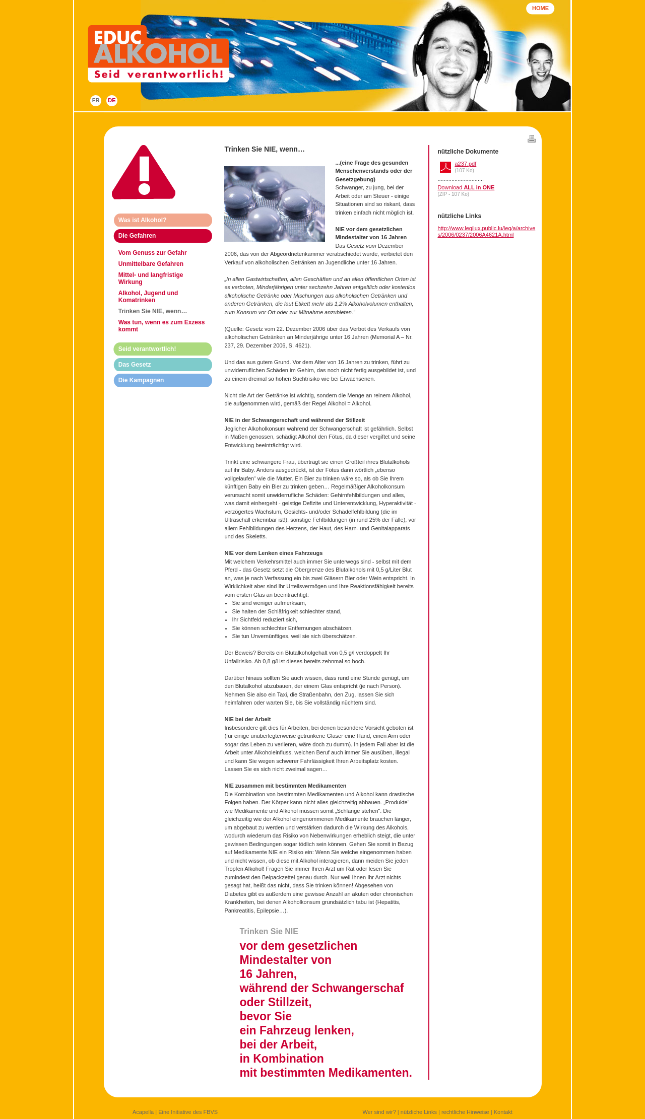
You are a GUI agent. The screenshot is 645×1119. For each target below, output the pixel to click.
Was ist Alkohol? (142, 220)
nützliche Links (419, 1112)
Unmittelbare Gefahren (150, 263)
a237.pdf (465, 164)
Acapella (143, 1112)
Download (465, 187)
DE (111, 100)
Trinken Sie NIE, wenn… (152, 311)
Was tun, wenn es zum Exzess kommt (161, 326)
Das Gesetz (134, 364)
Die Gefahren (137, 235)
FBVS (210, 1112)
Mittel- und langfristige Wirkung (150, 278)
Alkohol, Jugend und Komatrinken (148, 297)
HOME (540, 8)
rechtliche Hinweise (465, 1112)
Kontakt (503, 1112)
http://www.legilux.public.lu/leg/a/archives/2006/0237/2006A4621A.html (486, 231)
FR (96, 100)
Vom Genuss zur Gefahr (152, 252)
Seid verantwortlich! (147, 349)
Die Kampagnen (141, 380)
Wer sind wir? (379, 1112)
